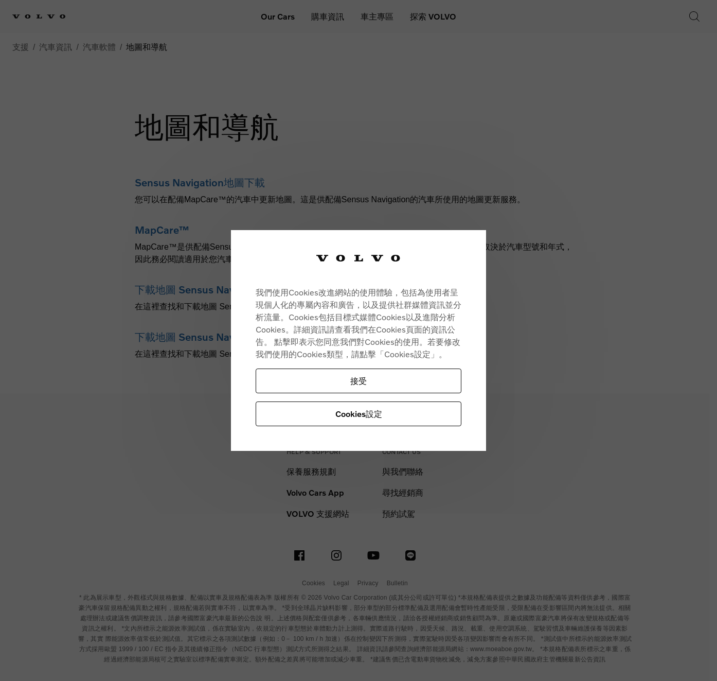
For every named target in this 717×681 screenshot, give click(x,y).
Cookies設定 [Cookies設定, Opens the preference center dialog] (358, 413)
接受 (358, 381)
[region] (358, 340)
